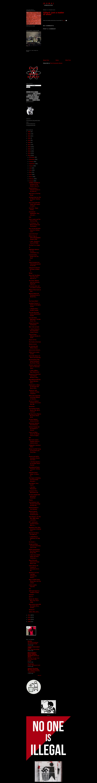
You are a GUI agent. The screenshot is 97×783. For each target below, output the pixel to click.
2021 (29, 136)
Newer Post (46, 60)
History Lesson (33, 344)
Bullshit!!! (31, 594)
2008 (29, 621)
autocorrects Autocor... (35, 350)
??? (30, 260)
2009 (29, 619)
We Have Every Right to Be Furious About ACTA (35, 415)
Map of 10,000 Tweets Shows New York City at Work (35, 581)
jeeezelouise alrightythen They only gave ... (34, 213)
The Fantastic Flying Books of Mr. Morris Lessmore (34, 410)
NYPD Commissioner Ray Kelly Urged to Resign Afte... (34, 551)
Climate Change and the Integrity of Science (34, 428)
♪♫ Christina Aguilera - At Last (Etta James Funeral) (34, 463)
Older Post (68, 60)
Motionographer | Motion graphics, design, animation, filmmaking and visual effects (33, 654)
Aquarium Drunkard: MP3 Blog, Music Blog (33, 669)
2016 (29, 146)
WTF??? (31, 596)
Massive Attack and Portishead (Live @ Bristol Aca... (34, 295)
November (32, 159)
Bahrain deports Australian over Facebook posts (33, 513)
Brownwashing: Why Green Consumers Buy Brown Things (34, 361)
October (31, 161)
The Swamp (31, 663)
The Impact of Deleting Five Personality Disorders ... (35, 479)
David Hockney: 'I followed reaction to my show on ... (34, 190)
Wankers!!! (31, 609)
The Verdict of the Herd (35, 342)
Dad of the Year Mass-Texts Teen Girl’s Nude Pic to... (34, 277)
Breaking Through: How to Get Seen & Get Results (33, 659)
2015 (29, 148)
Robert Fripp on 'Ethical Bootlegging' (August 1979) (35, 237)
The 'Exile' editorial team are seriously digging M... (34, 282)
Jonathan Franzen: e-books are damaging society (34, 305)
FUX (30, 217)
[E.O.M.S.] (48, 3)
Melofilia (30, 641)
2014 (29, 151)
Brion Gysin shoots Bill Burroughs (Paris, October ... (35, 606)
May (30, 172)
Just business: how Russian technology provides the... (34, 504)
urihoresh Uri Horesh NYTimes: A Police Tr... (34, 269)
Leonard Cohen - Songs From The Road (33, 256)
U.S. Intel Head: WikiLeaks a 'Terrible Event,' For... (35, 319)
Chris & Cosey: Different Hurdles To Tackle (34, 336)
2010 (29, 617)
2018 (29, 142)
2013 (29, 153)
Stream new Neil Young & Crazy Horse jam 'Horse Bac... (35, 450)
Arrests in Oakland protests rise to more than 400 (35, 403)
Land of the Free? (33, 233)
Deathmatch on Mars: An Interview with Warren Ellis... (34, 386)
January (31, 180)
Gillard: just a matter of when (53, 13)
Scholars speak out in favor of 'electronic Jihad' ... (34, 367)
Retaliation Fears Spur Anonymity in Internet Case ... (35, 529)
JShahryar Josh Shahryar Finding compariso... (34, 392)
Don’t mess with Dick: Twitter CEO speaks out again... (34, 204)
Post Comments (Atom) (56, 63)
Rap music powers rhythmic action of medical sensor (34, 441)
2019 (29, 140)
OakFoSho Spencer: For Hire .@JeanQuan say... (34, 251)
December (32, 157)
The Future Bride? (33, 301)
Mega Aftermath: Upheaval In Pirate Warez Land (34, 562)
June (30, 170)
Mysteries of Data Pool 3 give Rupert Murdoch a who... (35, 376)
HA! (30, 437)
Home (57, 60)
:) (29, 299)
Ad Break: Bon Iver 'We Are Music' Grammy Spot (35, 199)
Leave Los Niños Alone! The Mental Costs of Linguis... (34, 434)
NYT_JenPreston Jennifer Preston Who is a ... (34, 524)
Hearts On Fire (32, 339)
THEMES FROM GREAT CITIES (34, 647)
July (30, 168)
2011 (29, 615)
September (32, 163)
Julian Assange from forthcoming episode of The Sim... (35, 264)
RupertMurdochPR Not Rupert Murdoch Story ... (35, 381)
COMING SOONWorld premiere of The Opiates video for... (34, 184)
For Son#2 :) (32, 542)
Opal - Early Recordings (33, 649)
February (31, 178)
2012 (29, 155)
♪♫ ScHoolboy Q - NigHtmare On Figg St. (34, 538)
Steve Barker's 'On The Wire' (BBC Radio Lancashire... (35, 518)
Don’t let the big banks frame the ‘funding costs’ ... (35, 230)
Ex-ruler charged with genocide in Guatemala (34, 496)
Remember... (32, 406)
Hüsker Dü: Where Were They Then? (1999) (34, 600)
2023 (29, 131)
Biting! (30, 273)
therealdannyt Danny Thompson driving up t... (34, 469)
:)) (29, 247)
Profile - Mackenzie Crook (34, 665)
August (31, 165)
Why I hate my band (34, 326)
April (30, 174)
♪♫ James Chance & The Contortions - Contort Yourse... (34, 330)
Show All (39, 675)
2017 (29, 144)
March (31, 176)
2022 (29, 133)
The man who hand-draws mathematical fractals (34, 314)
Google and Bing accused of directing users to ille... (34, 546)
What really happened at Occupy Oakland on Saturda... (34, 397)
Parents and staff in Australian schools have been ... (34, 458)
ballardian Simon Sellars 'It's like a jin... (34, 474)
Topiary (31, 500)
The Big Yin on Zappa (34, 245)
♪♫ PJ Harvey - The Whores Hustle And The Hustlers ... (34, 225)
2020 (29, 138)
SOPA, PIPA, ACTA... (34, 611)
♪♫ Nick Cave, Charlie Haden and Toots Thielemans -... (34, 556)
